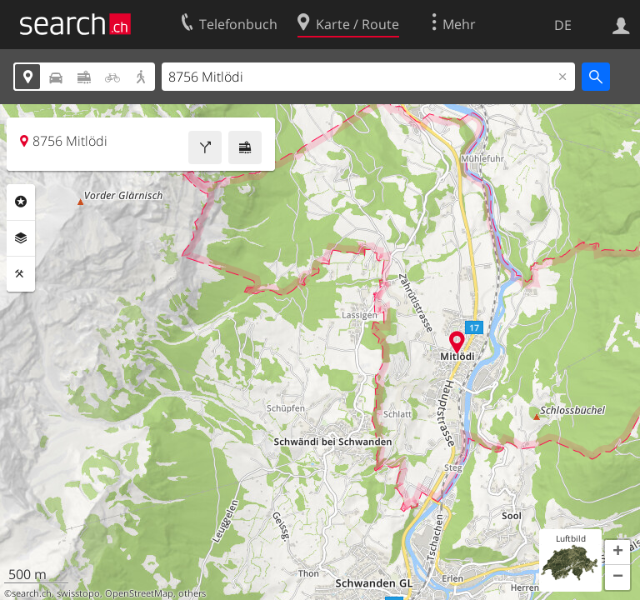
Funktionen (21, 274)
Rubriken (21, 201)
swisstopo (78, 593)
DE (563, 25)
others (192, 593)
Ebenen (21, 238)
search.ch (32, 593)
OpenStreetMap (139, 593)
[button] (617, 552)
